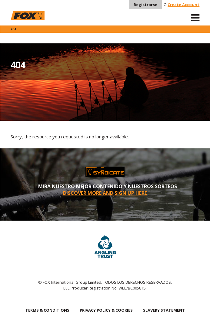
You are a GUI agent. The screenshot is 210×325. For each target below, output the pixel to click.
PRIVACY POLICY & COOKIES (106, 310)
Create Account (183, 4)
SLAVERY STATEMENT (164, 310)
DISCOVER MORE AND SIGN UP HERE (105, 193)
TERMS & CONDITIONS (47, 310)
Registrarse (145, 4)
